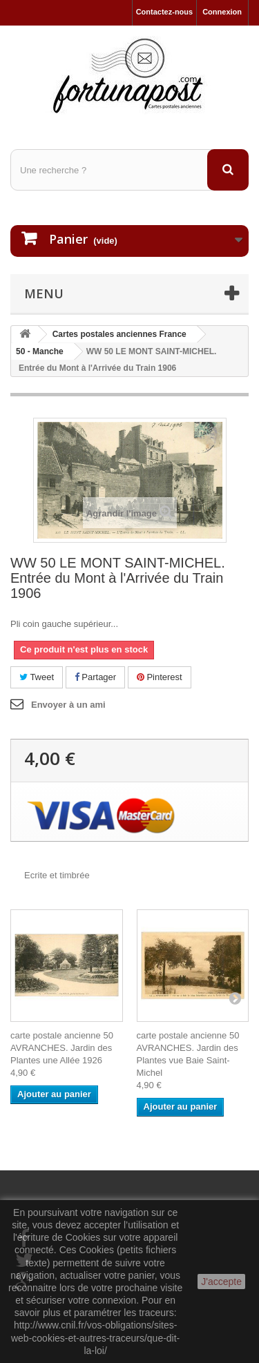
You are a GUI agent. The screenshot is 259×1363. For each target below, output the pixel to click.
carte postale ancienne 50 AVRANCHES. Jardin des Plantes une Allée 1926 (61, 1047)
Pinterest (159, 677)
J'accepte (221, 1281)
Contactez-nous (164, 12)
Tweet (36, 677)
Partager (95, 677)
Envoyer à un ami (68, 704)
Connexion (222, 12)
